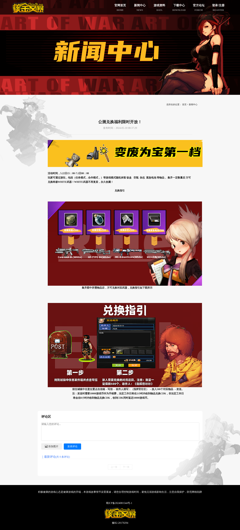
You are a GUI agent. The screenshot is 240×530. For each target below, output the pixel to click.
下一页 (126, 467)
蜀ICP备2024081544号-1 (119, 503)
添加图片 (52, 446)
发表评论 (72, 446)
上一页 (114, 467)
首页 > (185, 104)
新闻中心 (193, 104)
